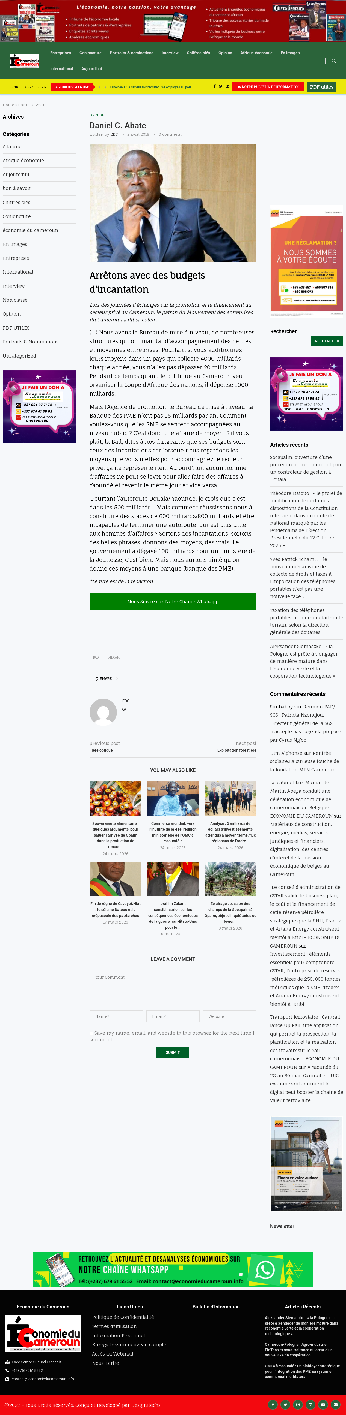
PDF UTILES (16, 328)
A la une (12, 146)
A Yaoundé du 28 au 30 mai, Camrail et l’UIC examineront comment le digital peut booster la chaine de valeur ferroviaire (306, 1083)
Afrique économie (256, 52)
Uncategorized (19, 356)
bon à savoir (17, 188)
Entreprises (60, 52)
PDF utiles (321, 87)
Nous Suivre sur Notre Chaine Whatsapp (172, 601)
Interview (170, 52)
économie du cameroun (30, 230)
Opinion (225, 52)
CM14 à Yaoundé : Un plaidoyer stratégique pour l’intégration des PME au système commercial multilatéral (302, 1371)
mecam (114, 657)
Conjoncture (90, 52)
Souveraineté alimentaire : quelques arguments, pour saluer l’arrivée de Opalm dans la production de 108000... (115, 835)
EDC (114, 134)
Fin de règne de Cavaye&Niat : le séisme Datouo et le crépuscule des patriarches (115, 909)
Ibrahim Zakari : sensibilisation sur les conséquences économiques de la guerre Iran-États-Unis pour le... (173, 915)
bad (96, 657)
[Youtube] (323, 1404)
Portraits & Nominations (30, 342)
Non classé (15, 300)
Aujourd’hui (91, 68)
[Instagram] (298, 1404)
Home (8, 105)
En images (290, 52)
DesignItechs (146, 1405)
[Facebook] (214, 87)
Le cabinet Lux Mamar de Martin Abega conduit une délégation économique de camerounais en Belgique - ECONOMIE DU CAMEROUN (301, 799)
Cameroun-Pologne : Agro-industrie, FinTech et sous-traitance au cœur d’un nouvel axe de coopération (299, 1349)
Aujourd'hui (16, 174)
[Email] (335, 1404)
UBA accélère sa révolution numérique (137, 87)
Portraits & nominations (131, 52)
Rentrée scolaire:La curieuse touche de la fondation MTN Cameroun (304, 761)
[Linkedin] (227, 87)
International (61, 68)
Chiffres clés (198, 52)
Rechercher (283, 331)
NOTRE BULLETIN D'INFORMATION (268, 87)
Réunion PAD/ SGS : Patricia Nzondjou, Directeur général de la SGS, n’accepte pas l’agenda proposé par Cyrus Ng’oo (305, 723)
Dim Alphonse (286, 753)
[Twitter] (221, 87)
